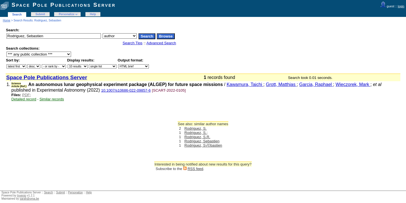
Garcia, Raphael (316, 84)
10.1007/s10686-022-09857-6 (126, 90)
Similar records (51, 99)
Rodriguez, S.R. (197, 137)
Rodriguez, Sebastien (201, 141)
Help (93, 14)
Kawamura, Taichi (245, 84)
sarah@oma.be (29, 198)
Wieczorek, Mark (353, 84)
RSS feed (195, 169)
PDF (26, 95)
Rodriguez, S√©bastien (203, 145)
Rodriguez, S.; (196, 133)
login (401, 6)
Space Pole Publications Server (64, 5)
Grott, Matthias (281, 84)
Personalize (66, 14)
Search (17, 14)
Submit (40, 14)
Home (6, 20)
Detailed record (23, 99)
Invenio (21, 195)
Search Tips (132, 43)
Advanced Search (161, 43)
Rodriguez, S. (195, 128)
